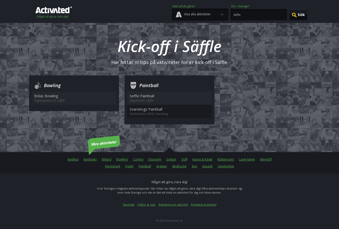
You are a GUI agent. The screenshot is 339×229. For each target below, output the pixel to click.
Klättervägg (225, 159)
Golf (184, 159)
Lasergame (247, 159)
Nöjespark (112, 166)
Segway (161, 166)
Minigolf (266, 159)
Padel (129, 166)
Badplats (90, 159)
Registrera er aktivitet (173, 204)
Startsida (129, 204)
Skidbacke (179, 166)
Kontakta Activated (203, 204)
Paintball (145, 166)
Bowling (122, 159)
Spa (194, 166)
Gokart (171, 159)
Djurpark (154, 159)
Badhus (73, 159)
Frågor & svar (146, 204)
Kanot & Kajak (202, 159)
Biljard (106, 159)
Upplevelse (226, 166)
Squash (207, 166)
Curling (138, 159)
